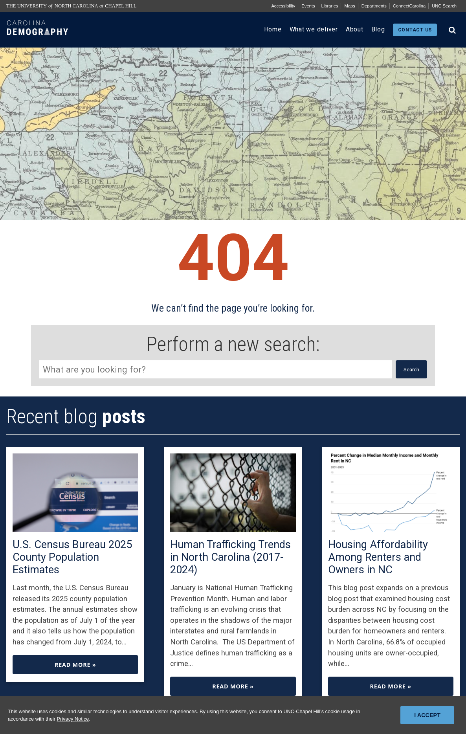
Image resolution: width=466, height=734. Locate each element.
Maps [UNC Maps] (349, 6)
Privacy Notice (73, 719)
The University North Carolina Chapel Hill (71, 6)
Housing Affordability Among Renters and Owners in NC (378, 557)
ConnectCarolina (409, 6)
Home (273, 29)
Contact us (415, 30)
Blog (378, 29)
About (354, 29)
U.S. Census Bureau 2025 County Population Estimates (72, 557)
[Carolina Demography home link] (37, 41)
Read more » (75, 664)
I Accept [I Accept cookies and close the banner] (427, 715)
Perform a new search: (233, 344)
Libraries (329, 6)
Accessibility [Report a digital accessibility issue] (283, 6)
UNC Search (444, 6)
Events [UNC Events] (308, 6)
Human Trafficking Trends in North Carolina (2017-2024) (230, 557)
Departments (374, 6)
